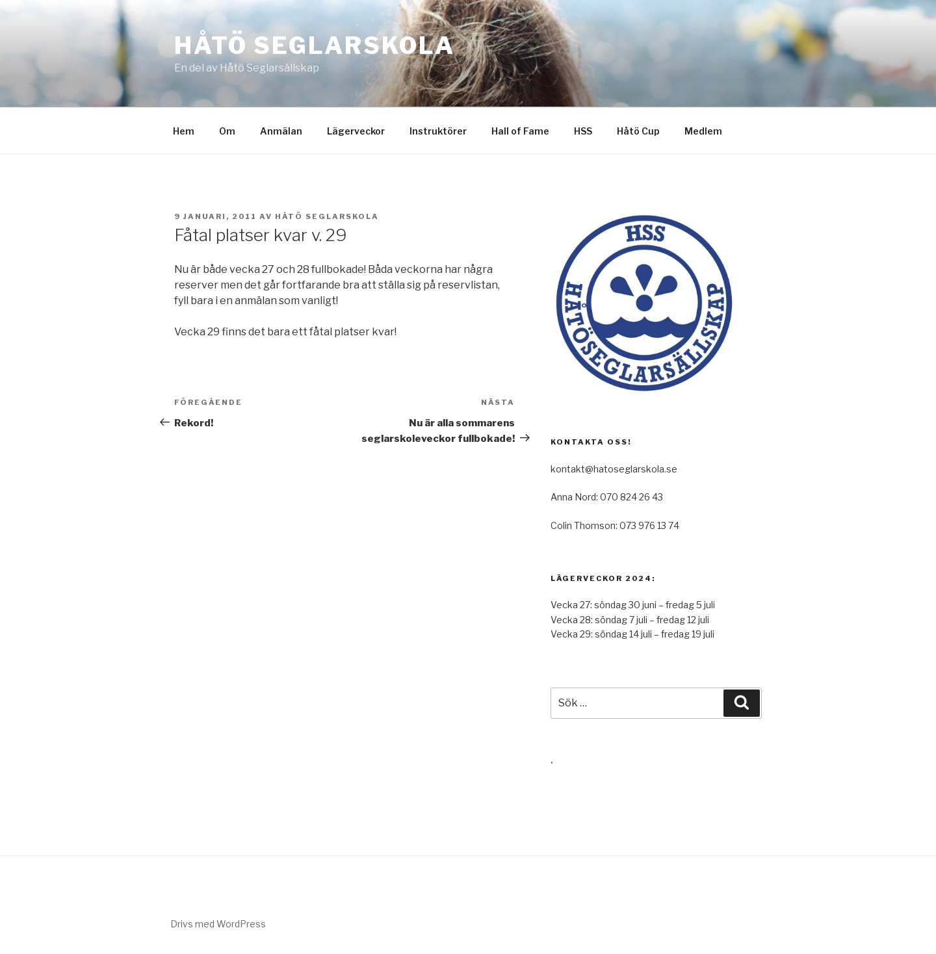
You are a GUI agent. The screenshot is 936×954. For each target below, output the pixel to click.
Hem (183, 130)
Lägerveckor (356, 130)
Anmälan (281, 130)
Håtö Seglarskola (314, 45)
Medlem (703, 130)
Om (227, 130)
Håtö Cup (638, 130)
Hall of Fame (520, 130)
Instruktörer (438, 130)
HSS (583, 130)
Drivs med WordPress (218, 923)
